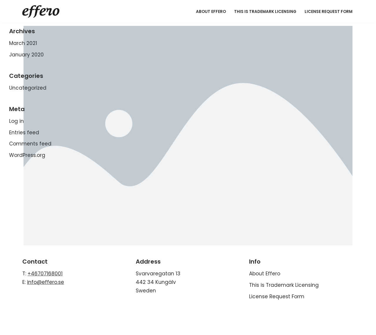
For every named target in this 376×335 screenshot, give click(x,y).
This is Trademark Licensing (265, 11)
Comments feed (30, 143)
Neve (10, 310)
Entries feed (24, 132)
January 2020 (26, 54)
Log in (16, 121)
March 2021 (23, 43)
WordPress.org (27, 155)
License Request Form (328, 11)
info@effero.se (45, 282)
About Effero (211, 11)
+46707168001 (45, 273)
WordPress (66, 310)
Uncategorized (27, 87)
